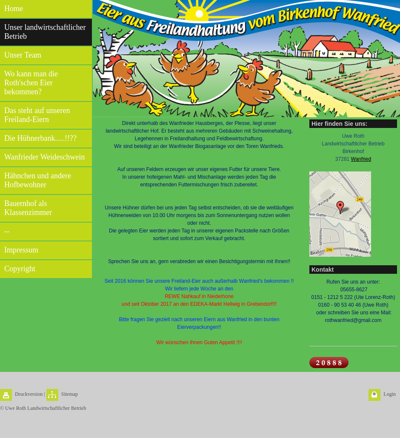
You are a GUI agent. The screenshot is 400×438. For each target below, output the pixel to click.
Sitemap (69, 394)
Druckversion (29, 394)
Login (389, 394)
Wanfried (361, 159)
